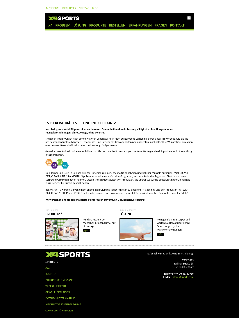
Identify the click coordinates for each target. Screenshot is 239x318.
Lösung (79, 25)
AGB (47, 268)
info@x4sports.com (183, 277)
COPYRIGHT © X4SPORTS (59, 310)
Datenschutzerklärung (60, 298)
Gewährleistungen (57, 292)
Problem (62, 25)
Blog (95, 8)
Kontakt (177, 25)
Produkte (97, 25)
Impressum (52, 8)
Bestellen (117, 25)
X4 (50, 25)
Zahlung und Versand (59, 280)
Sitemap (84, 8)
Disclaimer (69, 8)
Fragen (161, 25)
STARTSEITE (51, 261)
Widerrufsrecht (55, 286)
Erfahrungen (140, 25)
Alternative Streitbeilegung (63, 304)
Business (50, 274)
